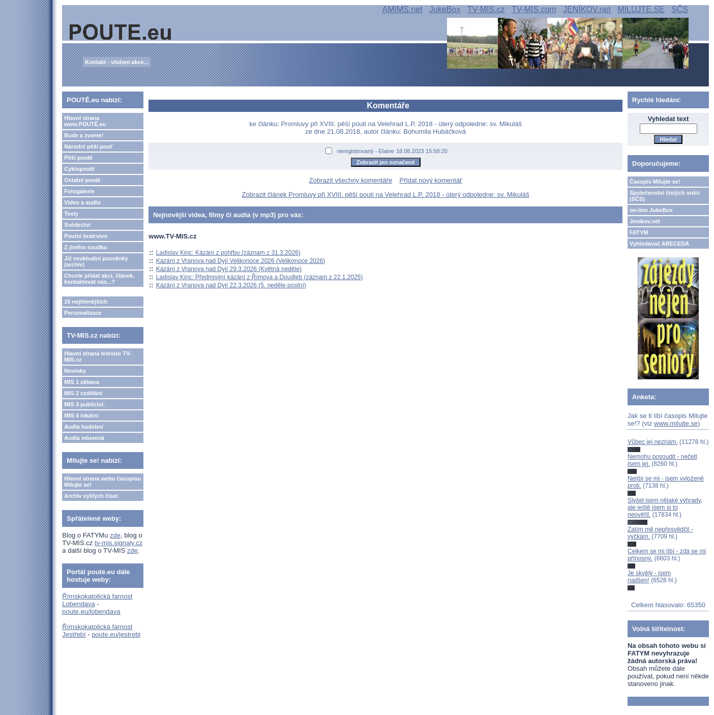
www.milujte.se (676, 423)
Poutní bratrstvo (85, 236)
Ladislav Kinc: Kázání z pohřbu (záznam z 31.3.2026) (228, 252)
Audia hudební (83, 427)
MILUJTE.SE (640, 9)
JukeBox (444, 9)
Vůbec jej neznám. (653, 441)
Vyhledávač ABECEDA (659, 244)
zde (115, 535)
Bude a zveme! (83, 135)
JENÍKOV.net (587, 9)
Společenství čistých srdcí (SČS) (665, 196)
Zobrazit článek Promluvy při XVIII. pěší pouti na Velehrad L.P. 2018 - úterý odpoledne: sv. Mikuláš (385, 194)
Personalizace (82, 313)
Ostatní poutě (82, 180)
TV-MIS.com (534, 9)
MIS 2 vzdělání (83, 393)
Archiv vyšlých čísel (90, 496)
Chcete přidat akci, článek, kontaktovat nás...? (99, 279)
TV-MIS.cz (486, 9)
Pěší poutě (78, 158)
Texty (71, 214)
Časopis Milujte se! (655, 181)
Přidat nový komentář (431, 180)
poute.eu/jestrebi (116, 634)
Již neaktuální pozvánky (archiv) (96, 261)
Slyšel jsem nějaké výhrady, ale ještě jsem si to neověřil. (665, 508)
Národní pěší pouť (88, 146)
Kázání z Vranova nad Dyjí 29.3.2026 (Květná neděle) (229, 269)
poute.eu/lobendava (91, 611)
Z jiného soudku (85, 247)
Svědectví (77, 225)
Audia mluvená (84, 438)
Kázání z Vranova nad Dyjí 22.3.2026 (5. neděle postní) (231, 285)
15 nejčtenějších (85, 302)
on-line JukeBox (651, 210)
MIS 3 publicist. (84, 404)
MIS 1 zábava (81, 382)
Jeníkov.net (645, 221)
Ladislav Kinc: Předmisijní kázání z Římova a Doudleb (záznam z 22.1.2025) (259, 277)
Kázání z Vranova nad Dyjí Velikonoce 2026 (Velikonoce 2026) (240, 260)
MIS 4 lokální (81, 415)
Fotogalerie (79, 191)
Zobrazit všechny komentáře (350, 180)
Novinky (75, 371)
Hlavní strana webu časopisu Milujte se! (102, 481)
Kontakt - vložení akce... (116, 62)
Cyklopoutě (79, 169)
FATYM (639, 232)
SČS (679, 9)
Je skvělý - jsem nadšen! (649, 577)
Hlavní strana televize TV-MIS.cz (97, 356)
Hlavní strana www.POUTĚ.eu (85, 121)
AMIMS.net (402, 9)
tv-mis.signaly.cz (118, 543)
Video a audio (82, 202)
